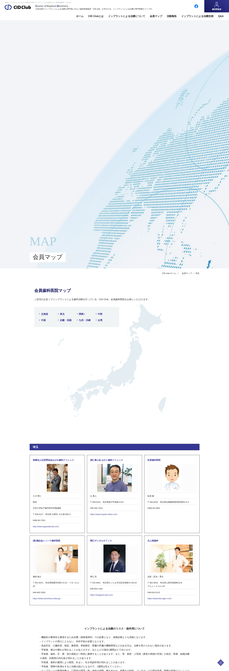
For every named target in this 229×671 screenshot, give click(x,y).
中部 (100, 314)
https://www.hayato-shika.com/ (103, 514)
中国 (43, 320)
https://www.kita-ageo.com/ (159, 598)
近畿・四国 (65, 320)
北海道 (44, 314)
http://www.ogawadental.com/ (46, 526)
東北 (62, 314)
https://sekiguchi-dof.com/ (101, 595)
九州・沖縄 (84, 320)
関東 (82, 314)
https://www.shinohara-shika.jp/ (47, 598)
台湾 (100, 320)
